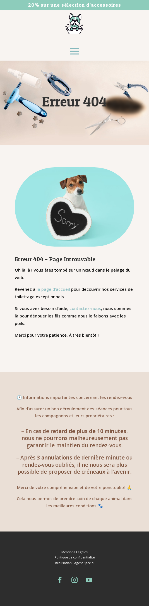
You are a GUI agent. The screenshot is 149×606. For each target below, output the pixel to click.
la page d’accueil (54, 289)
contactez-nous (85, 308)
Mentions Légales (74, 552)
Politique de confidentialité (75, 557)
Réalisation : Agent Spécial (74, 563)
